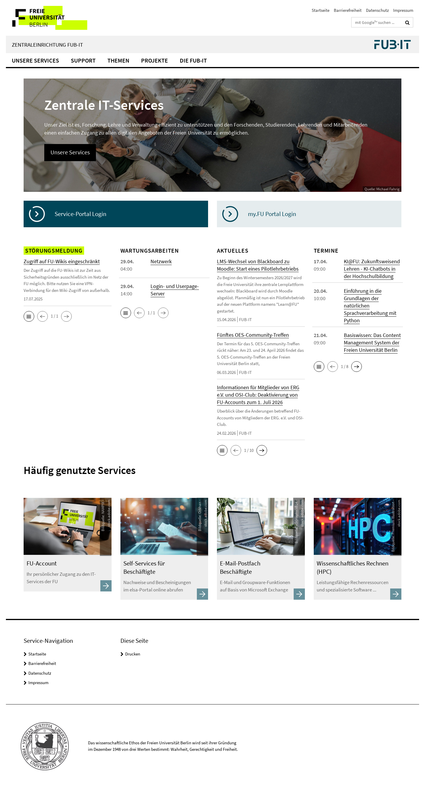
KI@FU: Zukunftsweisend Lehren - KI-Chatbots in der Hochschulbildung (372, 268)
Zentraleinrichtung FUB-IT (47, 44)
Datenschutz (377, 10)
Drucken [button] (132, 654)
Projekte (154, 60)
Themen (118, 60)
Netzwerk (161, 261)
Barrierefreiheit (348, 10)
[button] (29, 316)
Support (83, 60)
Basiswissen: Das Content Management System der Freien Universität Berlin (372, 342)
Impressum (403, 10)
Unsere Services (35, 60)
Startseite (320, 10)
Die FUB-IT (193, 60)
